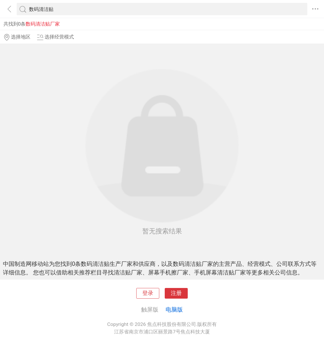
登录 (147, 293)
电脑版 (174, 309)
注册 (176, 293)
